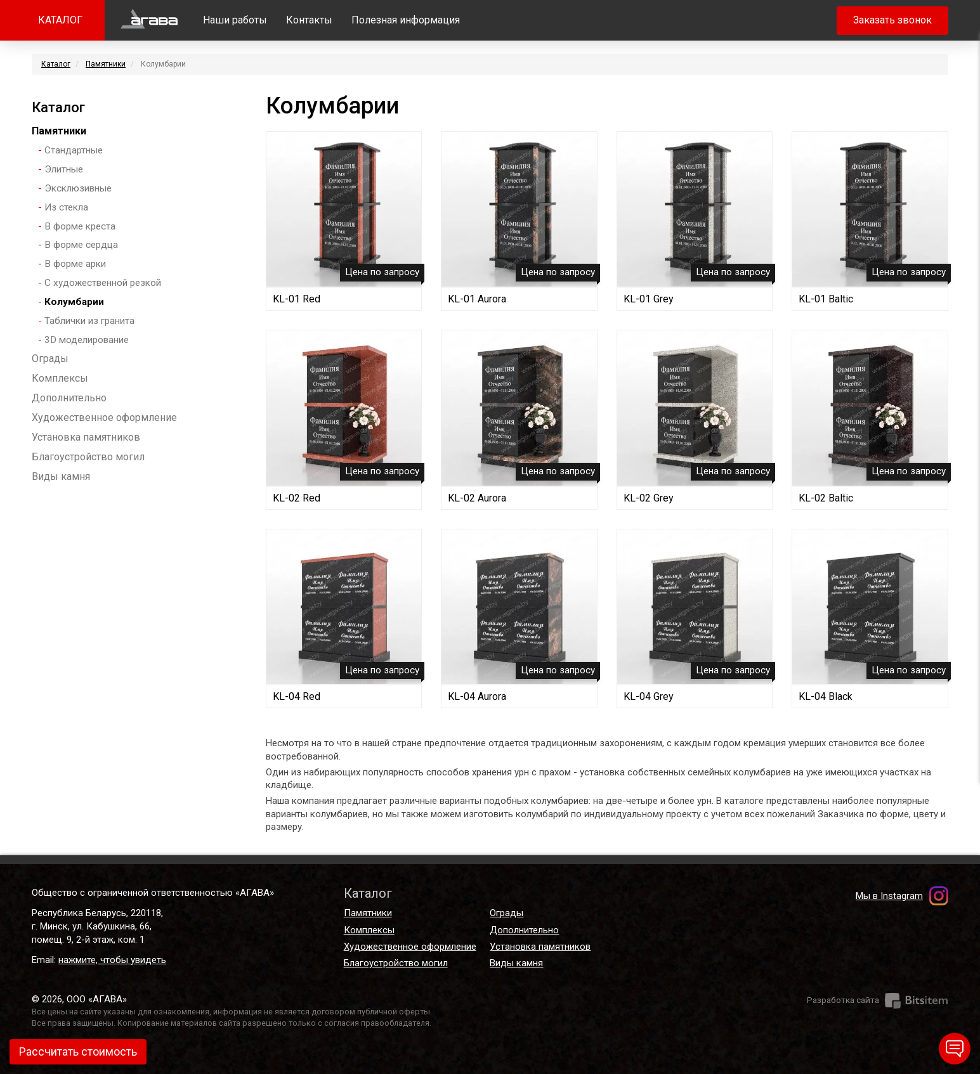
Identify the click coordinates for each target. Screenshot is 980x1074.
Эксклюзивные (78, 188)
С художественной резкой (102, 282)
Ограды (50, 359)
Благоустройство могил (88, 457)
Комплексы (60, 378)
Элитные (63, 169)
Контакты (309, 20)
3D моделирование (86, 340)
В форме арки (75, 263)
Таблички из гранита (89, 321)
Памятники (106, 64)
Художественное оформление (104, 417)
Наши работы (235, 20)
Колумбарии (74, 301)
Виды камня (61, 476)
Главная (149, 20)
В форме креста (79, 226)
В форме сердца (81, 244)
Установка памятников (86, 437)
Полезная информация (405, 20)
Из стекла (66, 207)
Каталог (55, 64)
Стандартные (73, 150)
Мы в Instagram (889, 896)
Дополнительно (69, 398)
